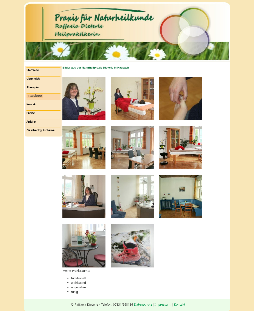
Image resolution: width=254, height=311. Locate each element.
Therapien (33, 87)
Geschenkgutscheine (40, 130)
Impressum (162, 304)
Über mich (33, 79)
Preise (30, 113)
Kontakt (31, 104)
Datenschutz (143, 304)
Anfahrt (31, 121)
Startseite (32, 70)
